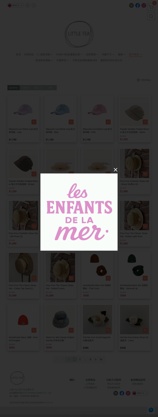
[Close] (115, 169)
